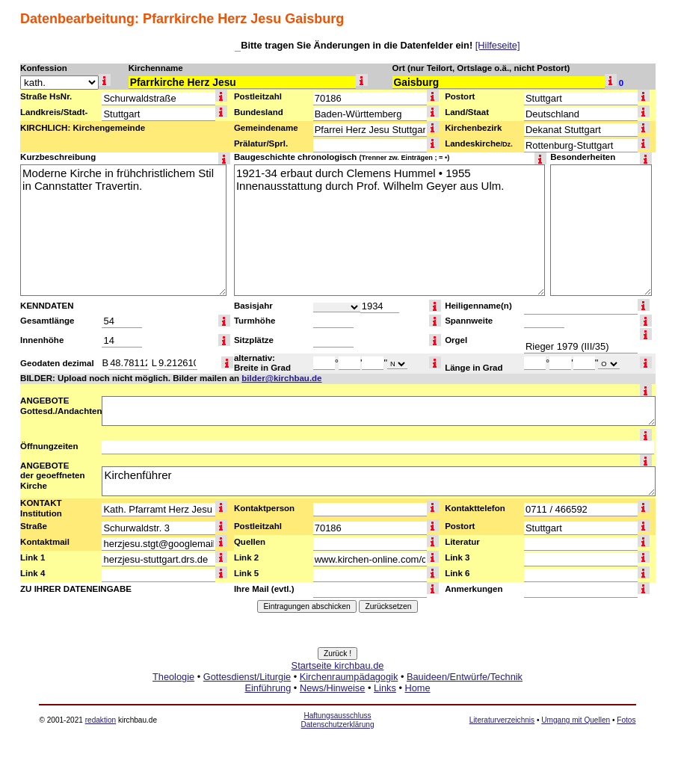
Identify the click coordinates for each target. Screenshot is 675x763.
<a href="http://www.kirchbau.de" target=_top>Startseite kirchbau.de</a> (337, 693)
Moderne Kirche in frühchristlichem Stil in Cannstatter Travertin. (123, 230)
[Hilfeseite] (497, 45)
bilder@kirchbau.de (281, 378)
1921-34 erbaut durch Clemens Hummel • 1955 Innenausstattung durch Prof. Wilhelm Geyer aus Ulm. (389, 230)
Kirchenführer (379, 481)
